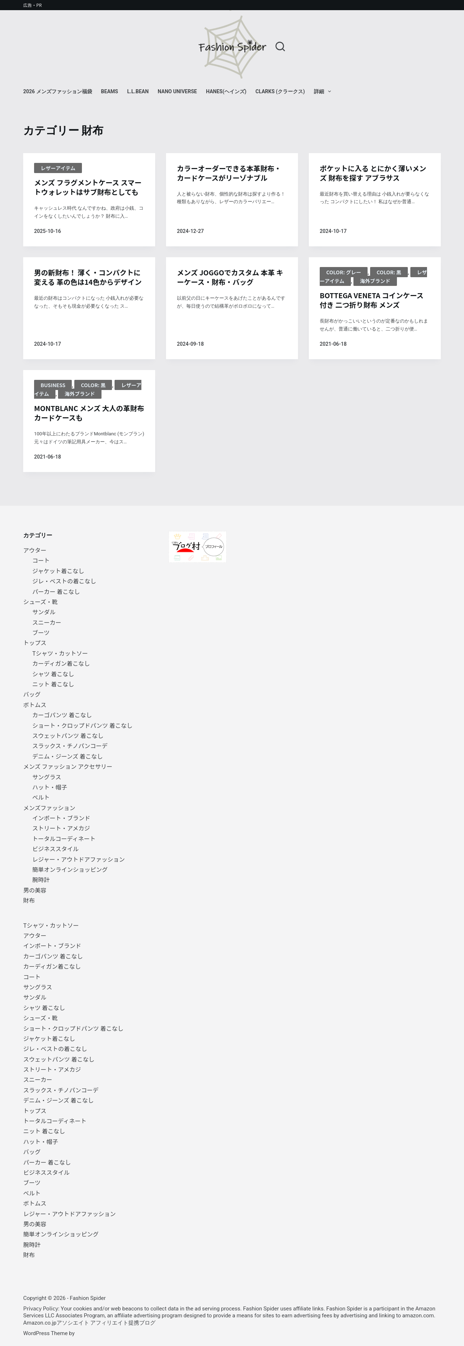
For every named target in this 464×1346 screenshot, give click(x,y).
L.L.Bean (138, 91)
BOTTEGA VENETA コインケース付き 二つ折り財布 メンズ (373, 311)
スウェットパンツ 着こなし (67, 735)
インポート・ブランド (61, 817)
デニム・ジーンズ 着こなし (67, 756)
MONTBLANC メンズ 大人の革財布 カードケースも (87, 424)
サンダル (43, 612)
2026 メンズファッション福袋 (57, 91)
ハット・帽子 (49, 787)
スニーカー (46, 622)
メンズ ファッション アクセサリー (67, 766)
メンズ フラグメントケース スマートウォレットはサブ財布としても (88, 192)
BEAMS (109, 91)
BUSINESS (53, 396)
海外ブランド (375, 291)
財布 (29, 900)
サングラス (46, 776)
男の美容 (34, 890)
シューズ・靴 (40, 601)
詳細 (324, 91)
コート (41, 560)
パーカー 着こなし (56, 591)
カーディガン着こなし (61, 663)
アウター (34, 550)
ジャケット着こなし (58, 570)
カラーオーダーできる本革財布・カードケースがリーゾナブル (231, 173)
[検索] (280, 46)
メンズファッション (49, 807)
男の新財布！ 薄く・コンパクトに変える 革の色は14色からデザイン (86, 293)
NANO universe (177, 91)
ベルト (41, 797)
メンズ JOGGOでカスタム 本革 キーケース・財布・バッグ (227, 288)
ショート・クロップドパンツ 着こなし (82, 725)
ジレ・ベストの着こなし (64, 580)
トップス (34, 643)
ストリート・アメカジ (61, 828)
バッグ (32, 694)
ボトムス (34, 704)
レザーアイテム (58, 168)
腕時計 (41, 879)
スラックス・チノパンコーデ (70, 746)
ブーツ (41, 632)
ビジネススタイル (55, 849)
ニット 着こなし (53, 684)
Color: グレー (343, 282)
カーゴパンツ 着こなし (62, 714)
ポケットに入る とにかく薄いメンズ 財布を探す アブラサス (371, 173)
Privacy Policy (40, 1308)
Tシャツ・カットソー (60, 653)
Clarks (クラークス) (280, 91)
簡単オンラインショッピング (70, 869)
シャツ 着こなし (53, 673)
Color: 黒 (389, 282)
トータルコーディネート (64, 838)
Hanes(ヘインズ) (226, 91)
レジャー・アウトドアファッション (78, 859)
